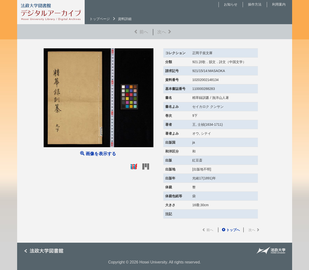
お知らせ (230, 4)
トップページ (99, 19)
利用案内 (279, 4)
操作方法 (254, 4)
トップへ (231, 230)
